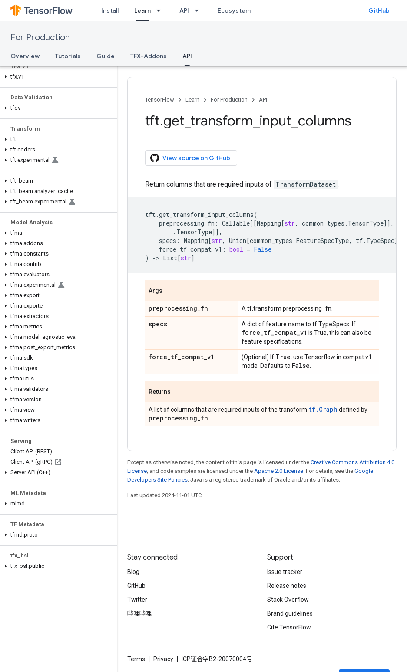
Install (110, 10)
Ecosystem (234, 10)
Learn (192, 99)
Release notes (286, 585)
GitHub (379, 10)
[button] (56, 77)
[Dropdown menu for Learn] (161, 10)
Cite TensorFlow (289, 627)
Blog (133, 571)
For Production (40, 37)
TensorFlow (159, 99)
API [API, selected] (187, 56)
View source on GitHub (190, 158)
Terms (136, 659)
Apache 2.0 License (278, 471)
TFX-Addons (148, 56)
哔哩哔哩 (139, 613)
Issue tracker (284, 571)
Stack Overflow (288, 599)
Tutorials (68, 56)
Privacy (163, 659)
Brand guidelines (290, 613)
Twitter (137, 599)
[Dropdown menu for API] (199, 10)
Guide (105, 56)
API (184, 10)
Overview (25, 56)
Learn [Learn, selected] (142, 10)
